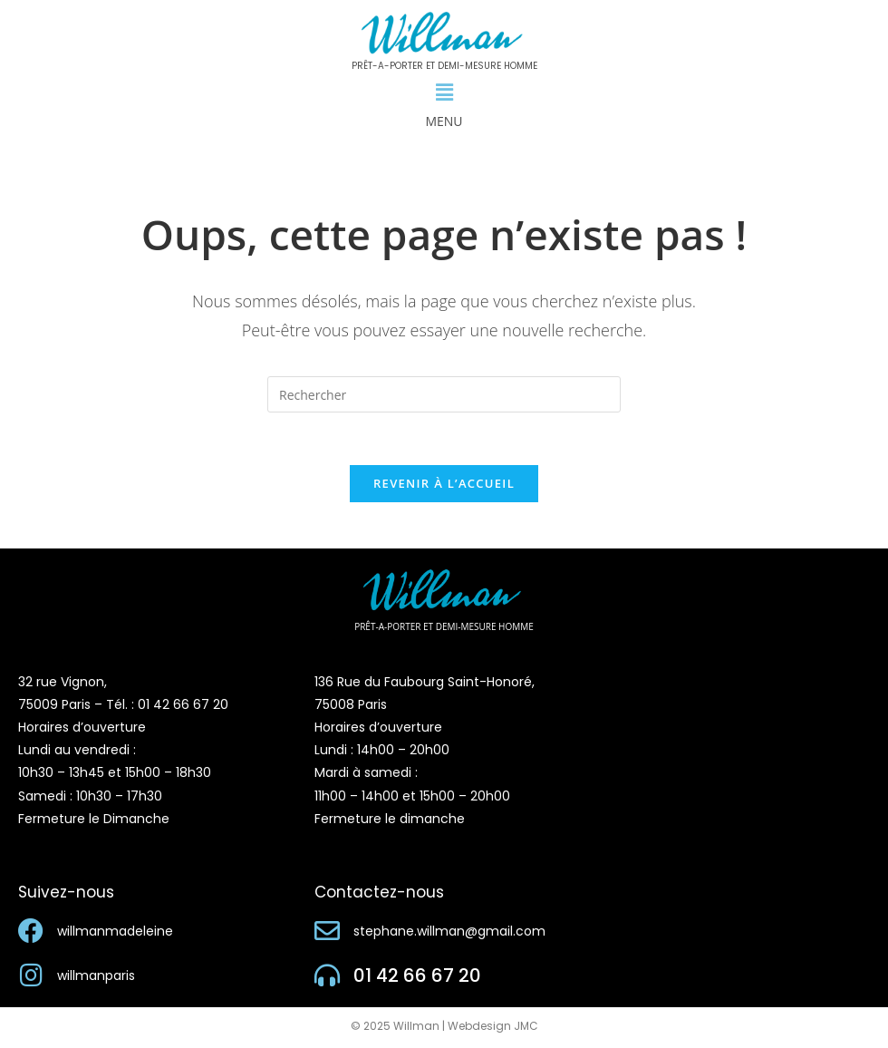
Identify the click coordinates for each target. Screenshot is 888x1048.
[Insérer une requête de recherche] (444, 394)
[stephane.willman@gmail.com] (327, 933)
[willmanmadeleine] (30, 933)
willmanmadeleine (115, 934)
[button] (444, 92)
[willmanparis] (30, 978)
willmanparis (96, 978)
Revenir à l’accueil (444, 486)
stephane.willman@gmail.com (449, 934)
